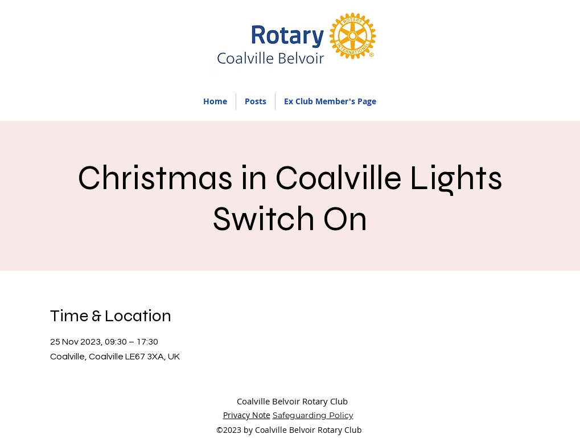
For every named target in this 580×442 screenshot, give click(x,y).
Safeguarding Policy (313, 415)
